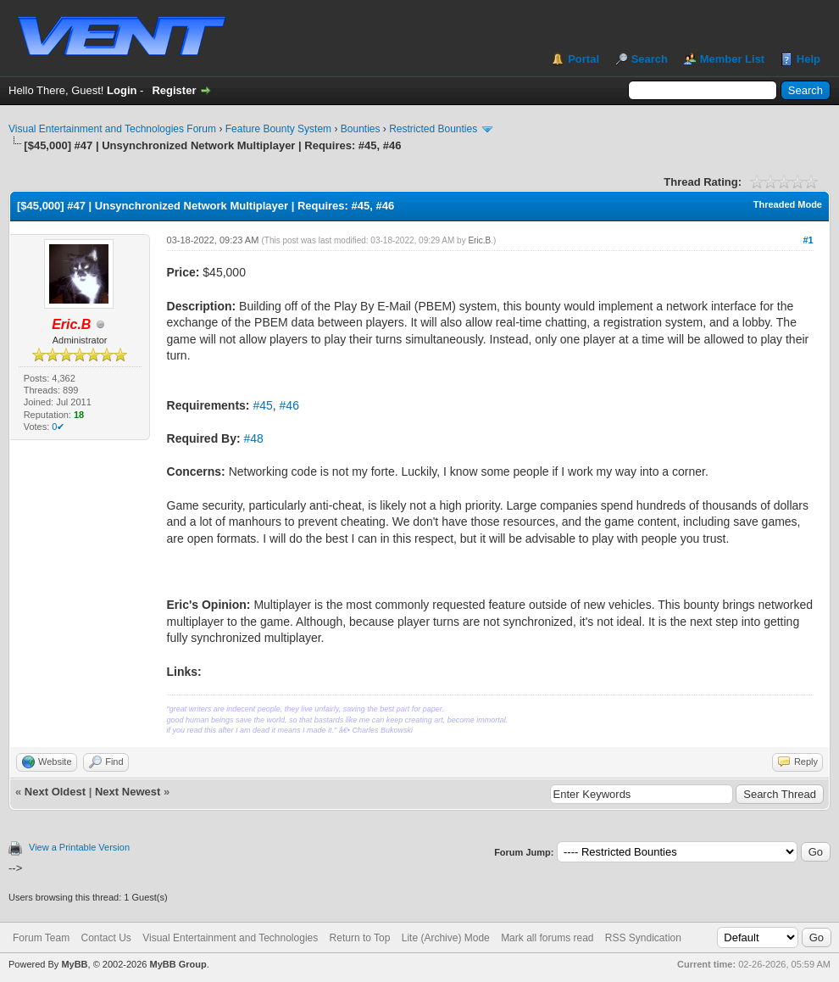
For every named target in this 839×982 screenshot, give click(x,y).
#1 (808, 240)
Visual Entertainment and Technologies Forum (112, 129)
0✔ (58, 426)
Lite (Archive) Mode (446, 938)
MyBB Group (177, 964)
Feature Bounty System (278, 129)
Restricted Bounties (433, 129)
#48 (254, 438)
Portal (583, 59)
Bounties (361, 129)
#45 (262, 405)
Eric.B (479, 240)
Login (121, 90)
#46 (289, 405)
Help (808, 59)
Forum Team (41, 938)
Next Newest (127, 791)
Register (174, 90)
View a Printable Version (79, 847)
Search (649, 59)
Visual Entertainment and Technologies (230, 938)
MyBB (74, 964)
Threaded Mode (787, 204)
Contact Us (106, 938)
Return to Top (360, 938)
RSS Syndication (643, 938)
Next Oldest (55, 791)
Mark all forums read (547, 938)
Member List (732, 59)
